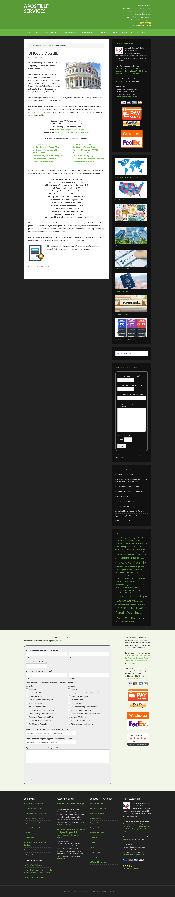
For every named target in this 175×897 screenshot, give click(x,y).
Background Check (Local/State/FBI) (85, 693)
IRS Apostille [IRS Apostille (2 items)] (142, 569)
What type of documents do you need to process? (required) (51, 683)
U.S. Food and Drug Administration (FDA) (86, 707)
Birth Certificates (96, 803)
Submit (121, 446)
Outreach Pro (79, 891)
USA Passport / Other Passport (41, 700)
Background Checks (97, 828)
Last (70, 657)
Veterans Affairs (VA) (79, 717)
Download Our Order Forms (125, 339)
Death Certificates (97, 813)
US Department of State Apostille (59, 269)
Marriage (32, 689)
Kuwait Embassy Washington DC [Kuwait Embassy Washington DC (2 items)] (131, 575)
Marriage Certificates (98, 808)
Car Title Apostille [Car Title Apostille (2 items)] (137, 547)
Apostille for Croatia (122, 506)
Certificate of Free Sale (82, 144)
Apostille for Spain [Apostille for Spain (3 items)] (121, 540)
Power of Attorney (36, 696)
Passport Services (121, 291)
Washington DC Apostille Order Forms (74, 132)
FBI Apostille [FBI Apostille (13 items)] (136, 562)
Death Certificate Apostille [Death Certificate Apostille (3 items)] (131, 554)
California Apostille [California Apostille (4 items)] (123, 546)
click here (123, 457)
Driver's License (77, 700)
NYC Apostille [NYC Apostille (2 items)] (119, 587)
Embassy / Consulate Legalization (35, 813)
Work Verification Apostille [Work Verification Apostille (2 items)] (128, 621)
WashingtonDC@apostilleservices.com (69, 129)
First (27, 657)
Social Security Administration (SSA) (42, 713)
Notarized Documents (79, 696)
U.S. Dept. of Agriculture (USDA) (41, 710)
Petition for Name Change (81, 720)
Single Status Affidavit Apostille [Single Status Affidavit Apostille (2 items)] (130, 597)
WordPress (105, 891)
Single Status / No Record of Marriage (43, 693)
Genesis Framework (93, 891)
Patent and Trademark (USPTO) (41, 717)
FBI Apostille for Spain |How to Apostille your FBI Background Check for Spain (71, 833)
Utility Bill (93, 857)
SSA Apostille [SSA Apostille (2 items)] (134, 604)
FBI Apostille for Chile (123, 521)
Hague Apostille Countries (33, 823)
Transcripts (94, 838)
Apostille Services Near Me (33, 803)
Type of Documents (122, 314)
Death (73, 686)
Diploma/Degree (77, 703)
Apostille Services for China (125, 501)
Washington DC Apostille (95, 269)
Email (27, 678)
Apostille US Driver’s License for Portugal (129, 511)
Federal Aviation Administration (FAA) (85, 713)
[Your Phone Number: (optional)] (125, 389)
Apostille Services (36, 8)
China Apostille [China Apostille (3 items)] (120, 552)
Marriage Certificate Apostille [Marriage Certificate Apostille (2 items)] (136, 578)
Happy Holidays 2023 (122, 496)
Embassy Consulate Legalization (126, 223)
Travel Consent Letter (37, 707)
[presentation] (43, 773)
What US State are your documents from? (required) (48, 729)
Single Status (95, 823)
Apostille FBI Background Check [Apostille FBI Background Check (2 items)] (124, 538)
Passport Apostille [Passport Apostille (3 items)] (128, 590)
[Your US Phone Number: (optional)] (36, 665)
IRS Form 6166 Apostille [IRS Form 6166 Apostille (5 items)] (126, 572)
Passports (93, 847)
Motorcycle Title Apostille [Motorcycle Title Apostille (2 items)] (122, 581)
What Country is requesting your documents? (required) (50, 738)
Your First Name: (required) (129, 376)
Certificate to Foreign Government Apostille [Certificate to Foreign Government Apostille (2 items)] (127, 549)
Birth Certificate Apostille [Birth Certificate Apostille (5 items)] (134, 543)
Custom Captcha (124, 436)
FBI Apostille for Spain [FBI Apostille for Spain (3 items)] (123, 567)
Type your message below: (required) (128, 405)
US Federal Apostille (78, 269)
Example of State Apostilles (33, 818)
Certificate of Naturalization (40, 720)
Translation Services (122, 269)
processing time (121, 81)
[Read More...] (68, 824)
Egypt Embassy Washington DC (126, 516)
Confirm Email (73, 678)
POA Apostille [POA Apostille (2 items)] (129, 593)
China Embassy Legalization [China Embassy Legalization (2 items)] (134, 552)
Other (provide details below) (82, 724)
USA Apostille (120, 200)
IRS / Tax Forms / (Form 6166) (82, 710)
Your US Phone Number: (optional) (40, 662)
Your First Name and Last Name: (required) (44, 650)
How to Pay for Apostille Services (35, 828)
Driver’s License (95, 852)
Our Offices (119, 246)
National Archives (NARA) (83, 161)
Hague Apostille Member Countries (127, 177)
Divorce (74, 689)
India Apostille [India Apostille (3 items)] (134, 570)
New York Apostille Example (125, 474)
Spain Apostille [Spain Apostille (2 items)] (126, 604)
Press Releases (29, 838)
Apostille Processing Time (141, 20)
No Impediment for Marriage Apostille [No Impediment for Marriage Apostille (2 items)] (134, 585)
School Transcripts (36, 703)
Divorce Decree (95, 818)
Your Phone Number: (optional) (130, 385)
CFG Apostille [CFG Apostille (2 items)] (143, 549)
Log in (112, 891)
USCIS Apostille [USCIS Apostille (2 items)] (142, 604)
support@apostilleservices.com (139, 17)
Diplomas (93, 842)
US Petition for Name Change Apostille (129, 491)
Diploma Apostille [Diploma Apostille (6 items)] (130, 557)
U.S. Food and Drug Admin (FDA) (46, 147)
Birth (31, 686)
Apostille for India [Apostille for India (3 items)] (139, 538)
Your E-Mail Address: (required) (131, 394)
